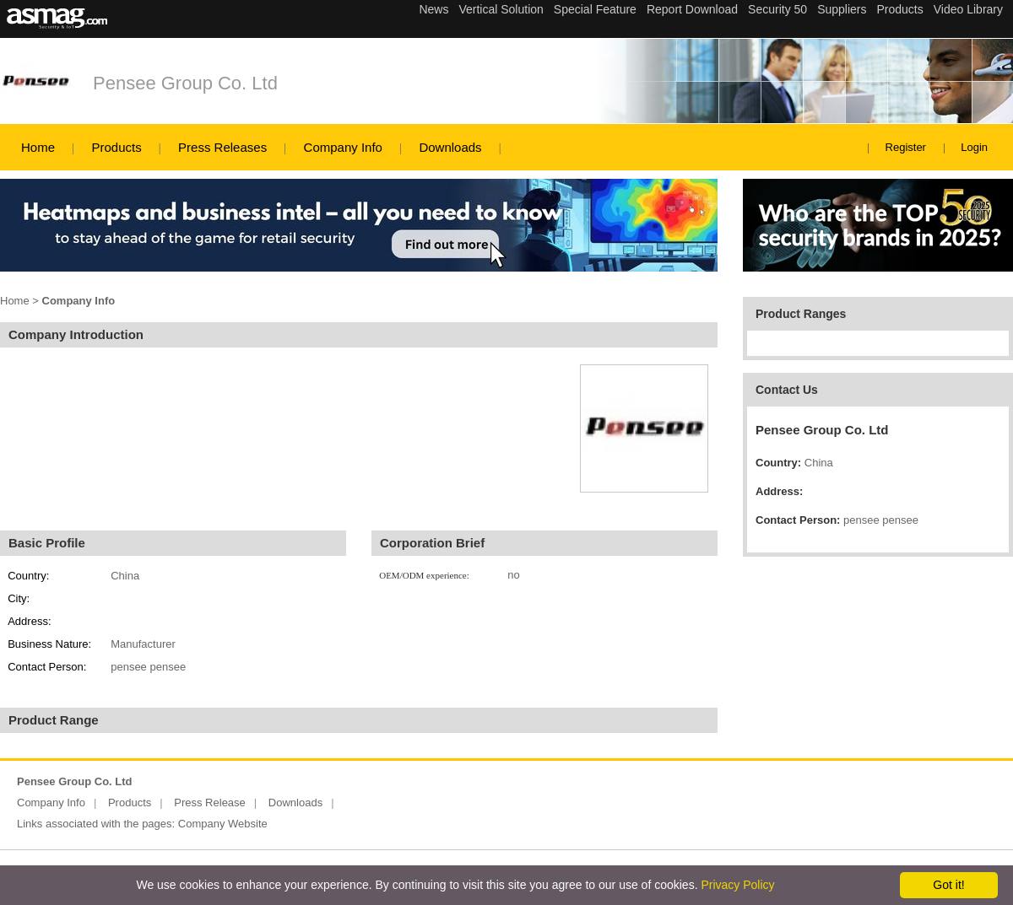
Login (974, 147)
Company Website (223, 823)
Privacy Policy (737, 885)
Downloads (450, 147)
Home (38, 147)
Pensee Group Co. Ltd (185, 83)
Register (906, 147)
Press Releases (222, 147)
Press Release (210, 802)
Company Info (343, 147)
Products (116, 147)
